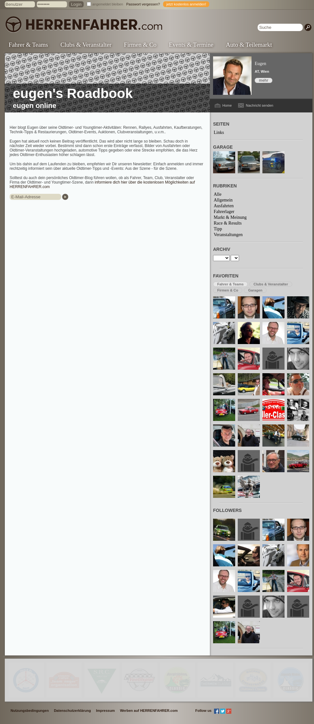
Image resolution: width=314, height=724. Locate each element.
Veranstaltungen (228, 234)
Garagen (255, 290)
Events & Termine (191, 44)
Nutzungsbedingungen (30, 710)
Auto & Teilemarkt (249, 44)
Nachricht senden (259, 105)
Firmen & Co (140, 44)
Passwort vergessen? (143, 4)
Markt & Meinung (230, 217)
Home (227, 105)
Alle (217, 194)
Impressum (105, 710)
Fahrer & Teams (28, 44)
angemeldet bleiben (107, 4)
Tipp (218, 228)
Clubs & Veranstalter (86, 44)
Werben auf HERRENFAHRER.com (149, 710)
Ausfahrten (224, 205)
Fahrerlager (224, 211)
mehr (263, 80)
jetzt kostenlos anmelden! (186, 4)
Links (219, 132)
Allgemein (223, 200)
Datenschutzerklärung (72, 710)
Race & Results (228, 223)
